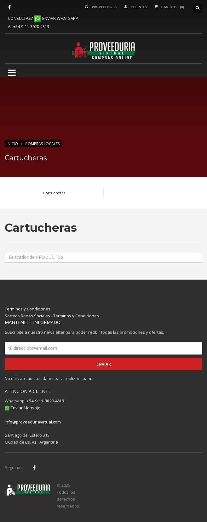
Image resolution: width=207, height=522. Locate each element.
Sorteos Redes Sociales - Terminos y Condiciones (52, 316)
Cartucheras (54, 192)
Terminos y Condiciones (27, 309)
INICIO (12, 143)
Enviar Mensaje (25, 408)
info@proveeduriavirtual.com (33, 422)
